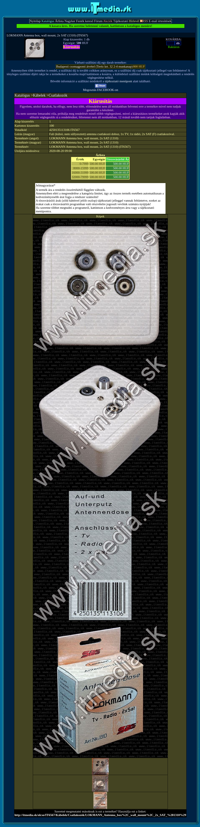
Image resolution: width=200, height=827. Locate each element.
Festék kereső (84, 21)
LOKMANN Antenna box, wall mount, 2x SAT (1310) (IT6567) (47, 35)
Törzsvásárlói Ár (117, 159)
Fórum (98, 21)
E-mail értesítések (160, 21)
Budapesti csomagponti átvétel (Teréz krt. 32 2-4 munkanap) (94, 66)
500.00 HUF (121, 163)
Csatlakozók (58, 95)
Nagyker (69, 21)
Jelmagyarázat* (45, 185)
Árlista (59, 21)
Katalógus (22, 95)
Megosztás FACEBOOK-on (100, 88)
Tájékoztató (120, 21)
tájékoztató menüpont (118, 81)
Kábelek (39, 95)
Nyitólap (35, 21)
